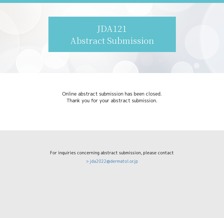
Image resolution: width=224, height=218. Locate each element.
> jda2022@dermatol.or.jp (112, 161)
